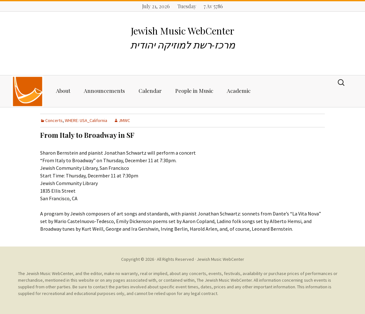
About (63, 90)
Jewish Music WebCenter (220, 259)
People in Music (194, 90)
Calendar (150, 90)
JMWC (124, 120)
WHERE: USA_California (86, 120)
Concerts (54, 120)
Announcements (104, 90)
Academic (239, 90)
